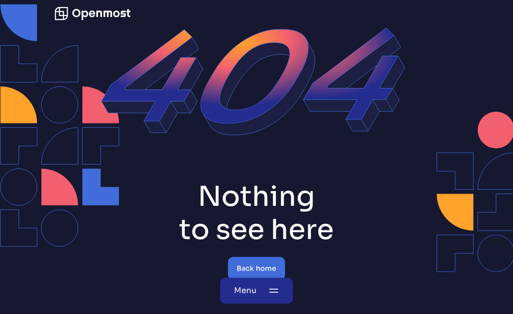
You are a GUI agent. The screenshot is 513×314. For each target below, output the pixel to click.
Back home (256, 268)
